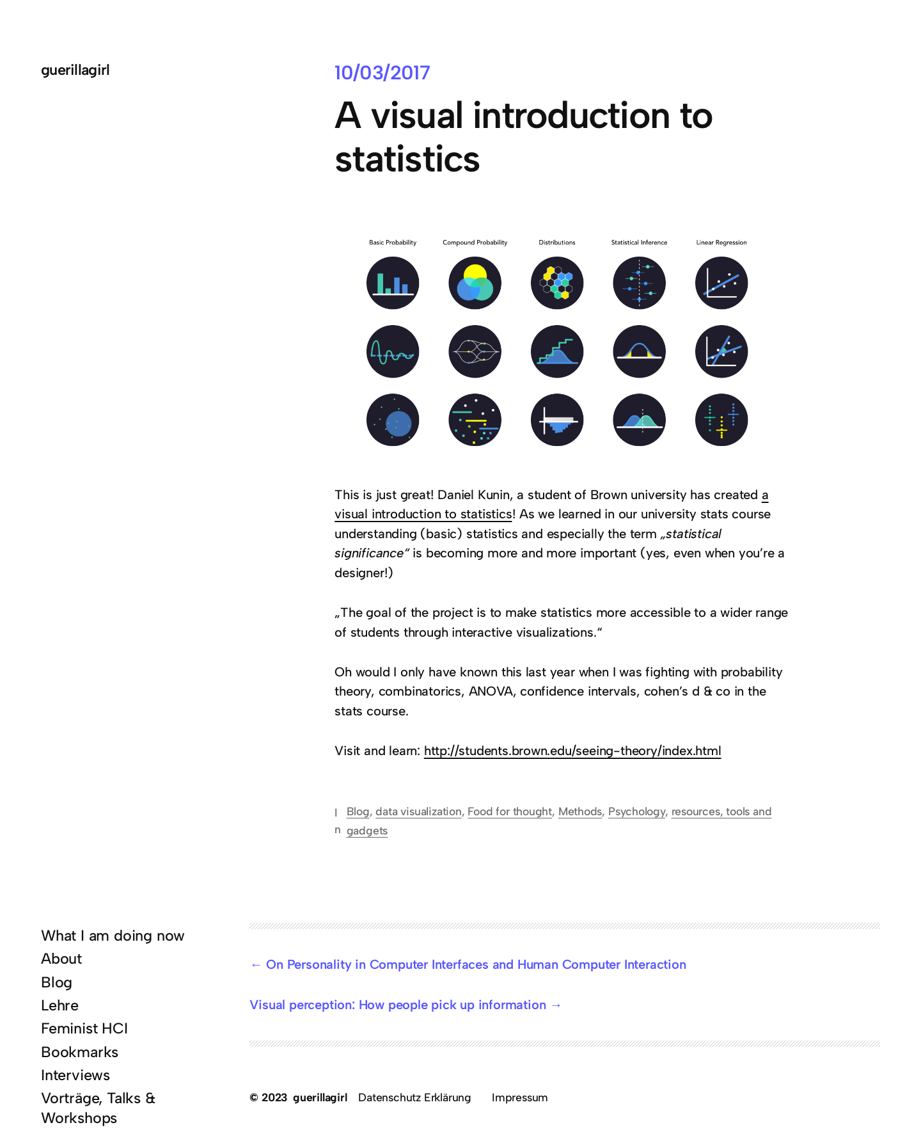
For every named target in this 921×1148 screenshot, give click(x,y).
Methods (580, 811)
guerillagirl (75, 70)
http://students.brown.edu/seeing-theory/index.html (572, 750)
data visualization (418, 811)
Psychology (636, 811)
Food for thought (510, 811)
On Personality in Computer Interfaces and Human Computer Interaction (476, 964)
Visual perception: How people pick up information (397, 1004)
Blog (358, 811)
